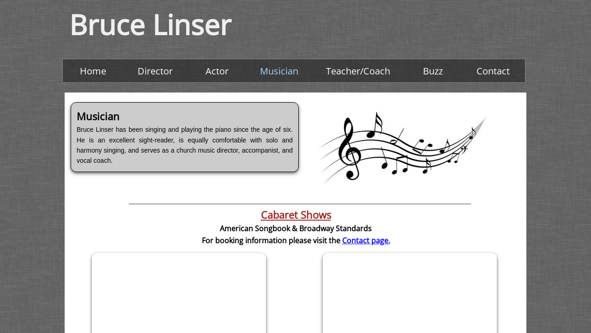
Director (155, 71)
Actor (217, 71)
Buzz (433, 71)
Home (93, 71)
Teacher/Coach (358, 71)
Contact (493, 71)
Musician (279, 71)
